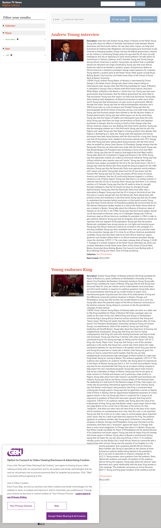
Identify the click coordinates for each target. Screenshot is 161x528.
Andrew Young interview (75, 34)
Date (7, 48)
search (140, 3)
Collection (10, 25)
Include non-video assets (74, 19)
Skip (56, 505)
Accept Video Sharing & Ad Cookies (67, 516)
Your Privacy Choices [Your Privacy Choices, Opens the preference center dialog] (21, 505)
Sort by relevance (143, 19)
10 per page (119, 19)
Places (8, 32)
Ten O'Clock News (104, 254)
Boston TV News (12, 3)
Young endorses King (71, 269)
